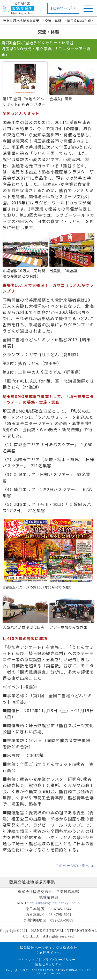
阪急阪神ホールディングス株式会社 (48, 948)
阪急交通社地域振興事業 (32, 882)
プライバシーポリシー (59, 959)
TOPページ (61, 8)
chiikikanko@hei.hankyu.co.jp (54, 903)
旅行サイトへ (50, 953)
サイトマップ (28, 959)
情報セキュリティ (48, 964)
